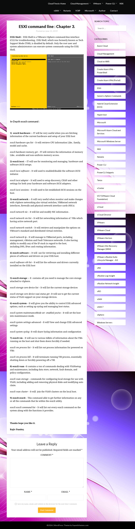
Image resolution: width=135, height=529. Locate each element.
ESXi (99, 88)
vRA (99, 268)
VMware (97, 3)
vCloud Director (104, 214)
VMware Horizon (104, 238)
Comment (46, 454)
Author (102, 10)
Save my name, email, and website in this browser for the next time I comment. (47, 504)
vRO (99, 291)
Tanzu (99, 180)
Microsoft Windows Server (109, 141)
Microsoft (89, 10)
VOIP (77, 10)
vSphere (100, 315)
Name (28, 491)
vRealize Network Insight (108, 283)
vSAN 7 (100, 307)
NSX (121, 3)
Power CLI (110, 3)
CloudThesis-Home (57, 3)
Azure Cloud (102, 46)
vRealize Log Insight (106, 276)
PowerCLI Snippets (105, 172)
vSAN (56, 10)
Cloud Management (79, 3)
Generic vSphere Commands (109, 96)
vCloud (100, 207)
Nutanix (67, 10)
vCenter (100, 188)
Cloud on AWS (103, 61)
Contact (114, 10)
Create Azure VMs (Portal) (108, 80)
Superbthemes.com (80, 525)
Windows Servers (104, 322)
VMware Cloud (103, 230)
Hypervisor (102, 114)
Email (65, 491)
